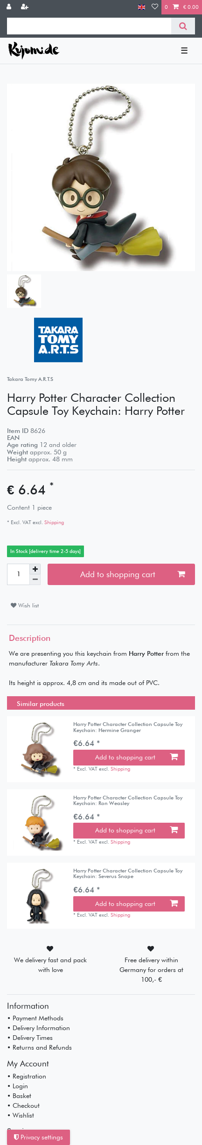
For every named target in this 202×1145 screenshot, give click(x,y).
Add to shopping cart (132, 574)
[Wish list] (154, 7)
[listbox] (40, 749)
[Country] (141, 7)
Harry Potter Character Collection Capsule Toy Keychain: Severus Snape (127, 873)
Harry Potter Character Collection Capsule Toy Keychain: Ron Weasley (127, 800)
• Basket (19, 1095)
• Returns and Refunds (39, 1047)
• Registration (26, 1076)
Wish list (25, 605)
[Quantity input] (18, 574)
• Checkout (23, 1105)
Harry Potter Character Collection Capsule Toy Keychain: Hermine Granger (127, 727)
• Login (17, 1086)
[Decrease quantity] (35, 579)
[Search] (183, 26)
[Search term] (89, 26)
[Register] (26, 7)
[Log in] (9, 7)
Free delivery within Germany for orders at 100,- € (151, 969)
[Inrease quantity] (35, 569)
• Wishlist (20, 1115)
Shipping (53, 522)
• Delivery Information (38, 1028)
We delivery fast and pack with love (50, 964)
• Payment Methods (35, 1018)
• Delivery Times (30, 1037)
